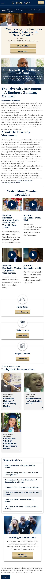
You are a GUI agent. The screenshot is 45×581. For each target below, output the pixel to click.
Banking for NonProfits (22, 555)
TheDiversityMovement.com (10, 183)
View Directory (22, 312)
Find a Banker (23, 51)
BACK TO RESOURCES (10, 367)
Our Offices (22, 335)
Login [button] (40, 2)
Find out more (27, 572)
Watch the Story (23, 46)
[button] (2, 3)
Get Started (22, 359)
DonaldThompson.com (24, 180)
